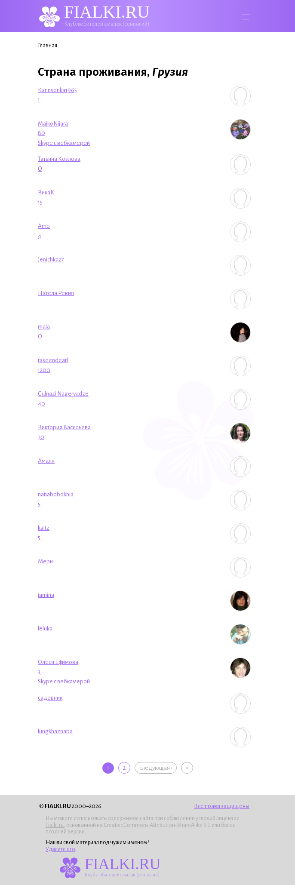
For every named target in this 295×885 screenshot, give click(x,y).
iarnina (46, 595)
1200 (44, 370)
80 (41, 133)
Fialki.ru (55, 825)
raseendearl (53, 360)
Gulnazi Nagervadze (63, 393)
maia (44, 326)
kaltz (43, 528)
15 (40, 202)
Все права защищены (221, 806)
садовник (50, 697)
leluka (45, 628)
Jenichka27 (51, 259)
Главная (47, 46)
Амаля (46, 461)
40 (41, 403)
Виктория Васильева (64, 427)
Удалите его (60, 849)
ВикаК (46, 192)
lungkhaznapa (55, 731)
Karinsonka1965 (57, 90)
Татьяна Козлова (59, 159)
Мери (45, 561)
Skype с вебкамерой (64, 143)
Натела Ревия (56, 293)
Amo (44, 226)
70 (41, 437)
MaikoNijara (53, 123)
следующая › (155, 768)
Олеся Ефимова (58, 662)
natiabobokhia (56, 494)
